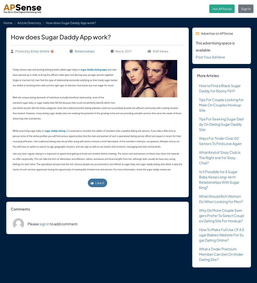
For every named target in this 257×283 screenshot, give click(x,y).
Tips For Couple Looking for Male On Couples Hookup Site (221, 104)
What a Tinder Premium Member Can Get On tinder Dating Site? (221, 254)
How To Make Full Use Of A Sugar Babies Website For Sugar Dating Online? (221, 234)
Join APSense (222, 9)
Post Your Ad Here (210, 57)
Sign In (246, 9)
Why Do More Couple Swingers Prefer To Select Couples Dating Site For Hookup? (221, 215)
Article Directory (29, 23)
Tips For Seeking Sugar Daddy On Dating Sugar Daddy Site (221, 124)
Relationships (85, 51)
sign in (44, 224)
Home (8, 23)
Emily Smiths (40, 51)
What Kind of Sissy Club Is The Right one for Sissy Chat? (219, 157)
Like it (97, 183)
